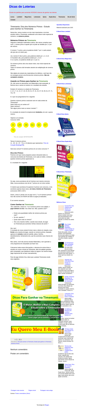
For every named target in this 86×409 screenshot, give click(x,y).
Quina (44, 17)
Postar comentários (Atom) (22, 393)
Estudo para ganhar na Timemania (42, 341)
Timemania (61, 17)
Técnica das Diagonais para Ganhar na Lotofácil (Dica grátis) (69, 349)
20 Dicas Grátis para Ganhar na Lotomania (69, 330)
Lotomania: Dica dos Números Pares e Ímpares (69, 295)
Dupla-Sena (52, 17)
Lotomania (37, 17)
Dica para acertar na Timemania (25, 341)
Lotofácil (19, 17)
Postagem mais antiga (46, 390)
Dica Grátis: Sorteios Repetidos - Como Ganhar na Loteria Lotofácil (69, 227)
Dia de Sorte (71, 17)
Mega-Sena (28, 17)
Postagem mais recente (17, 390)
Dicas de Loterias (22, 6)
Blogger (47, 405)
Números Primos (15, 343)
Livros (12, 17)
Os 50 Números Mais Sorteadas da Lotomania (69, 244)
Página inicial (32, 390)
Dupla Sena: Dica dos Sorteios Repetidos (69, 366)
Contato (13, 19)
